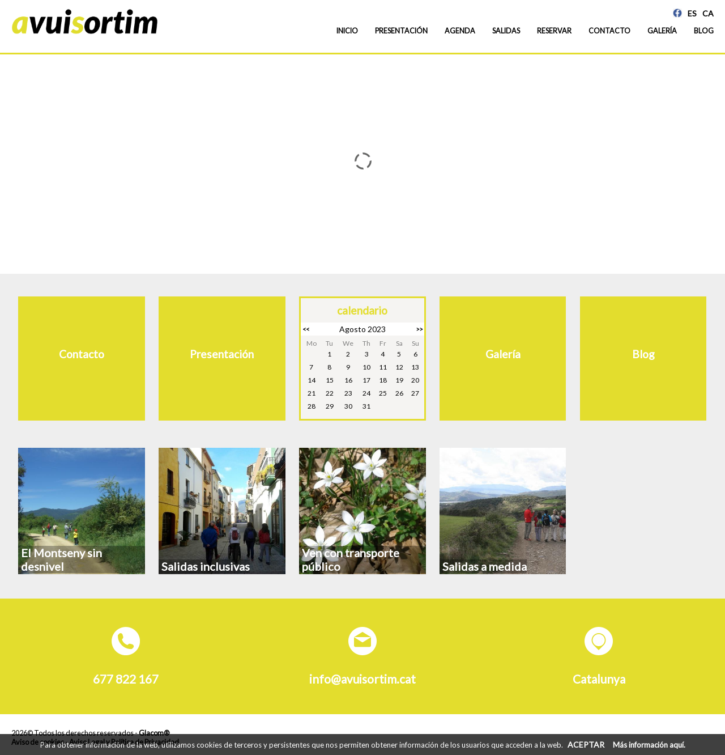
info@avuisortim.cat (362, 679)
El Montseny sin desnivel (61, 559)
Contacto (609, 31)
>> (419, 329)
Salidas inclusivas (205, 566)
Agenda (460, 31)
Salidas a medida (484, 566)
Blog (704, 31)
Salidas (506, 31)
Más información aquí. (649, 744)
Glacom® (154, 732)
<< (305, 329)
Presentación (401, 31)
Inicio (347, 31)
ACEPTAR (586, 744)
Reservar (554, 31)
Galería (662, 31)
